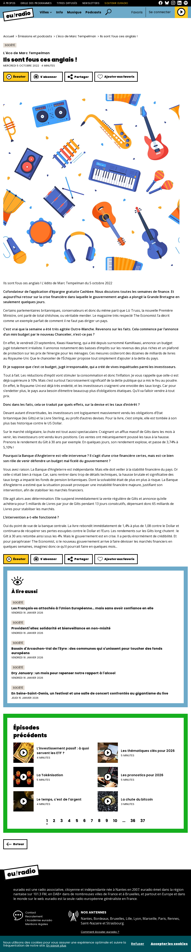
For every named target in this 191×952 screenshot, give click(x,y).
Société (10, 45)
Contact (30, 912)
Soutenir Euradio (116, 3)
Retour (15, 844)
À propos (9, 3)
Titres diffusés (67, 3)
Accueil (8, 36)
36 (132, 820)
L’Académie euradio (38, 920)
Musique (74, 12)
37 (142, 820)
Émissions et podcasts (35, 36)
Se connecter (160, 12)
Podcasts (93, 12)
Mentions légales (36, 924)
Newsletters (91, 3)
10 (115, 820)
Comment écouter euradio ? (100, 932)
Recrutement (34, 916)
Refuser (137, 944)
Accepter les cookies (169, 944)
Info (59, 12)
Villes (46, 12)
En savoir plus (56, 945)
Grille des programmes (36, 3)
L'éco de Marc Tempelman (76, 36)
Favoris (137, 12)
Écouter (16, 76)
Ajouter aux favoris (116, 76)
